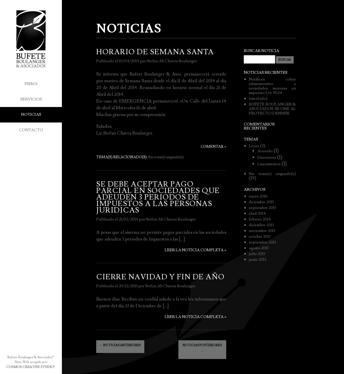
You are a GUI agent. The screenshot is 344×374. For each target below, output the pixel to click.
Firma (31, 83)
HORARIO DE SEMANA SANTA (155, 52)
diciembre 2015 (261, 202)
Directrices (266, 157)
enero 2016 (258, 196)
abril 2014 (257, 213)
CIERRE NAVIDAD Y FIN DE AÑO (160, 277)
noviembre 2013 (262, 230)
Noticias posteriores (202, 348)
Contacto (31, 130)
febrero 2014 (260, 219)
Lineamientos (269, 164)
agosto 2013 (259, 248)
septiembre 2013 (262, 242)
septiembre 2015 (262, 207)
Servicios (31, 99)
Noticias (31, 114)
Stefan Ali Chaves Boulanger (172, 61)
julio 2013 (257, 253)
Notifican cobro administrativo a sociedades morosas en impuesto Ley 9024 (272, 86)
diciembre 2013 (261, 225)
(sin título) (258, 98)
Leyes (254, 146)
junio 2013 (257, 259)
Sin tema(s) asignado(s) (166, 157)
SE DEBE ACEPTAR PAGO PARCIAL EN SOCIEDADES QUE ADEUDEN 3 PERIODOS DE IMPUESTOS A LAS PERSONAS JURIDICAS (158, 197)
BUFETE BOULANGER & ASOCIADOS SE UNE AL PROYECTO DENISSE (272, 109)
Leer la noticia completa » (195, 250)
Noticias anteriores (120, 345)
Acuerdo (265, 151)
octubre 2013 (260, 236)
